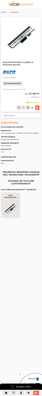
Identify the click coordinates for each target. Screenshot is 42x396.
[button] (9, 115)
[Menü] (36, 393)
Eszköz (3, 12)
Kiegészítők (14, 12)
